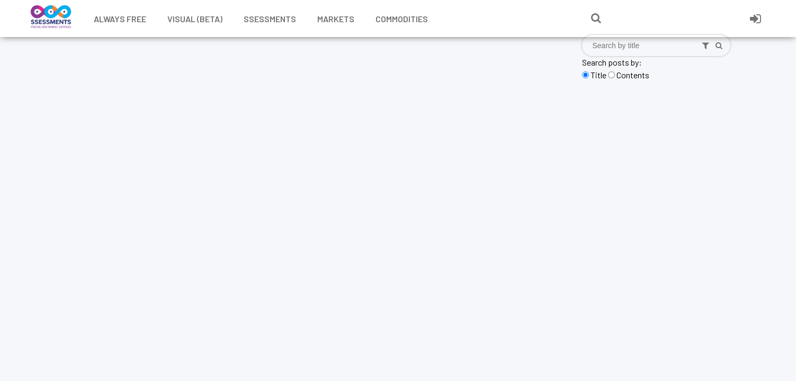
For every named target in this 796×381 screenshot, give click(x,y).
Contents (632, 75)
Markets (335, 19)
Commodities (401, 19)
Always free (120, 19)
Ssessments (270, 19)
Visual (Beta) (194, 19)
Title (598, 75)
